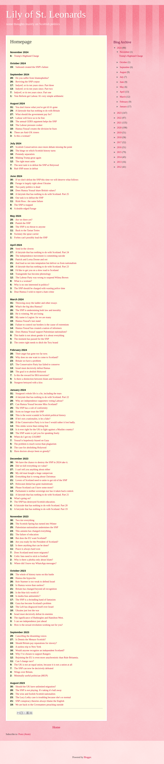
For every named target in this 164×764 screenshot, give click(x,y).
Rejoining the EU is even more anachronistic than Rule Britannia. (44, 657)
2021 (119, 122)
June (122, 82)
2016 (119, 147)
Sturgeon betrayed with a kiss (26, 382)
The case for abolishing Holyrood (28, 447)
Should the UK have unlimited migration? (33, 686)
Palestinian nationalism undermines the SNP (34, 527)
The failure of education (24, 534)
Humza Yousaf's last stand (25, 321)
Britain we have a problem (25, 360)
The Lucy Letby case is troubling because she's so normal (40, 697)
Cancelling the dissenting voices (28, 636)
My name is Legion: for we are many (30, 317)
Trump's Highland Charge (24, 56)
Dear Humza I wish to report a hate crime (32, 291)
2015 (119, 152)
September (125, 67)
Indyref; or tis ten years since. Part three (32, 85)
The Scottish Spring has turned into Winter (33, 523)
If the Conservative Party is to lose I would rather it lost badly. (42, 422)
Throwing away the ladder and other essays (33, 303)
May (122, 87)
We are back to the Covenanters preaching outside (36, 704)
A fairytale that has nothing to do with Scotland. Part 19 (39, 509)
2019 (119, 132)
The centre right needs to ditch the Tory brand (34, 342)
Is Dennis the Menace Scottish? (28, 639)
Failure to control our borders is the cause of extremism (39, 324)
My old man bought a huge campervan (31, 473)
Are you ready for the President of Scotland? (34, 541)
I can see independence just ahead (28, 621)
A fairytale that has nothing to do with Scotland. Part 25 (39, 194)
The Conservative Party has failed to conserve (35, 364)
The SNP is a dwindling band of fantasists (33, 599)
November (125, 52)
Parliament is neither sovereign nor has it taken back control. (42, 491)
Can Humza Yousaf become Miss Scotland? (33, 404)
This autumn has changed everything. (30, 531)
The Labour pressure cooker (26, 125)
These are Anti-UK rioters (24, 132)
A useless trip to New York (25, 646)
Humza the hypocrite (23, 578)
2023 (119, 113)
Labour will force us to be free (27, 118)
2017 (119, 142)
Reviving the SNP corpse (25, 81)
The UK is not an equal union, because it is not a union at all (41, 664)
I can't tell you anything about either (30, 469)
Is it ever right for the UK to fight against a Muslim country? (42, 429)
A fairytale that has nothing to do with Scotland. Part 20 (39, 505)
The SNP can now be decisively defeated (31, 668)
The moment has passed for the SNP (29, 339)
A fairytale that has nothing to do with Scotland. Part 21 (39, 494)
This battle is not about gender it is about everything (37, 335)
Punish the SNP (20, 223)
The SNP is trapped (21, 205)
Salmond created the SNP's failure (29, 67)
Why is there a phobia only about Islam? (31, 559)
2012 (119, 167)
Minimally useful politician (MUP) (29, 675)
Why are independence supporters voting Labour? (36, 400)
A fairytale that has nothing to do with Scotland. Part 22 (39, 397)
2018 (119, 137)
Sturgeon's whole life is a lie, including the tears (36, 393)
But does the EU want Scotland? (28, 538)
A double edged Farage (23, 208)
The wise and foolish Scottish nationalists (32, 694)
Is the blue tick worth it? (24, 592)
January (123, 106)
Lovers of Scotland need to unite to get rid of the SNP (38, 480)
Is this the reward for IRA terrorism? (29, 375)
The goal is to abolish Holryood (28, 371)
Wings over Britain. (21, 672)
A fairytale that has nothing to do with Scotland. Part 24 (39, 252)
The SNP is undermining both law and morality (35, 310)
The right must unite (22, 161)
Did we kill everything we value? (28, 465)
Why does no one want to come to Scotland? (34, 357)
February (124, 102)
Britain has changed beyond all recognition (33, 589)
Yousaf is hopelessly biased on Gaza (29, 440)
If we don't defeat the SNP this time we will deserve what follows (44, 179)
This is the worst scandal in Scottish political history (38, 415)
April (122, 92)
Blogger (87, 757)
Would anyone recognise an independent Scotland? (37, 650)
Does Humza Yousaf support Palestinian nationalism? (38, 331)
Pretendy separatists (22, 154)
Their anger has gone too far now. (29, 353)
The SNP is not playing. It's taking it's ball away (36, 690)
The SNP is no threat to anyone (27, 226)
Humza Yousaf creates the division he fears (33, 128)
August (123, 72)
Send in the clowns (22, 248)
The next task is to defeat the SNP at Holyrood (34, 165)
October (124, 62)
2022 (119, 118)
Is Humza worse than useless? (27, 585)
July (122, 77)
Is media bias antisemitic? (25, 596)
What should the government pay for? (31, 114)
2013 (119, 162)
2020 (119, 127)
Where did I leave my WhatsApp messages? (33, 563)
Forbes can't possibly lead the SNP (29, 237)
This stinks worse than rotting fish (29, 426)
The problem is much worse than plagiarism (33, 444)
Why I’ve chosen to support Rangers (30, 654)
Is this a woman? (20, 136)
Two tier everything (22, 520)
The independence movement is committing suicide (37, 255)
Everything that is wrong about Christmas (32, 476)
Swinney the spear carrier (24, 234)
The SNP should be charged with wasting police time (37, 288)
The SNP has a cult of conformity (29, 408)
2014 (119, 157)
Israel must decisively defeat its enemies (31, 614)
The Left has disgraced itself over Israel (32, 606)
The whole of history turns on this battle (32, 574)
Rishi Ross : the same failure (26, 201)
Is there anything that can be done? (29, 545)
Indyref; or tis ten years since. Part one (30, 92)
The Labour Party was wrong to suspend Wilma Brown (39, 277)
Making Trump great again (25, 157)
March (123, 97)
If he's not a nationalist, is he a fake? (30, 418)
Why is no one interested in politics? (29, 284)
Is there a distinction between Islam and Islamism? (36, 379)
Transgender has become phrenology (30, 274)
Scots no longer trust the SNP (27, 411)
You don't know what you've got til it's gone (33, 107)
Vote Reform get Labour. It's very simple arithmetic (37, 96)
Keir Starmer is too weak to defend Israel (32, 581)
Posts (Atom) (24, 734)
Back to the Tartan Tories (25, 230)
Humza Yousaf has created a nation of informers (36, 328)
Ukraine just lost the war (24, 610)
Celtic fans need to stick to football (29, 556)
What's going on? (20, 498)
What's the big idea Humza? (26, 306)
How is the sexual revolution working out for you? (36, 625)
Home (56, 727)
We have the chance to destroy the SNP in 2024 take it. (39, 462)
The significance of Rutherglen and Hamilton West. (36, 617)
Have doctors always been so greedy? (30, 451)
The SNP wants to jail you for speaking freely (34, 433)
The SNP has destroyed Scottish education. (32, 501)
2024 (119, 48)
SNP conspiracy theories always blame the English (37, 701)
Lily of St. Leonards (46, 14)
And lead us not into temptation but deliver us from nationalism (43, 263)
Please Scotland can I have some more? (31, 487)
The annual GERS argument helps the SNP (33, 121)
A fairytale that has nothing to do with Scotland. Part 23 (39, 266)
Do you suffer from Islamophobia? (29, 78)
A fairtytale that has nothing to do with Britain (35, 110)
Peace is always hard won (25, 549)
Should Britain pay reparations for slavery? (33, 643)
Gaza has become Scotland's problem (30, 603)
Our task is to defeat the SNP (26, 197)
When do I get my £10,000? (25, 436)
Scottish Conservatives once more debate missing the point (41, 147)
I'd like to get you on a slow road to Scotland (34, 270)
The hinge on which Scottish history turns (33, 150)
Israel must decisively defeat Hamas (30, 368)
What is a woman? (21, 281)
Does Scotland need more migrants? (29, 552)
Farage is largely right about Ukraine (30, 183)
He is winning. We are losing (26, 313)
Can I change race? (22, 661)
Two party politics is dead (25, 187)
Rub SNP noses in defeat (24, 168)
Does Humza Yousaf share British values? (33, 190)
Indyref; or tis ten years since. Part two (31, 88)
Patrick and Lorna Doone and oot (28, 259)
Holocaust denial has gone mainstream (31, 484)
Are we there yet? (21, 219)
